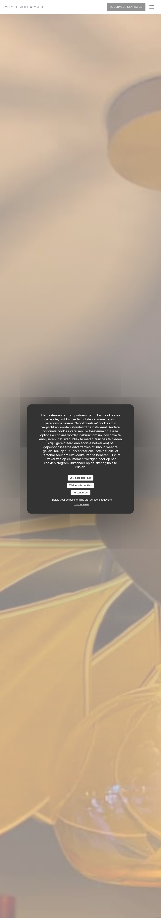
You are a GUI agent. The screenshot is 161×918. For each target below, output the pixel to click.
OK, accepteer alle (80, 477)
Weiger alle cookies (80, 485)
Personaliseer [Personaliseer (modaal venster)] (80, 492)
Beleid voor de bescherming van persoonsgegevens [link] (82, 499)
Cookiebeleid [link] (81, 504)
